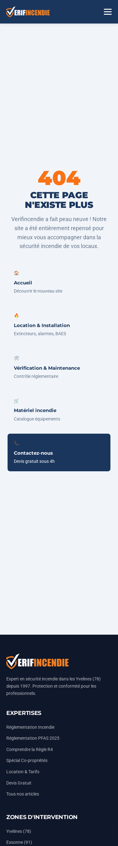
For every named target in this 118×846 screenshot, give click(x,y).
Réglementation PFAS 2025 (32, 738)
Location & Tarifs (22, 772)
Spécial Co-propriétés (27, 760)
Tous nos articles (22, 794)
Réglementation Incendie (30, 727)
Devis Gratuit (18, 783)
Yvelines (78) (18, 831)
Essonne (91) (19, 842)
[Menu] (108, 12)
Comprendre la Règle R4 (29, 749)
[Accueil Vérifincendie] (28, 12)
